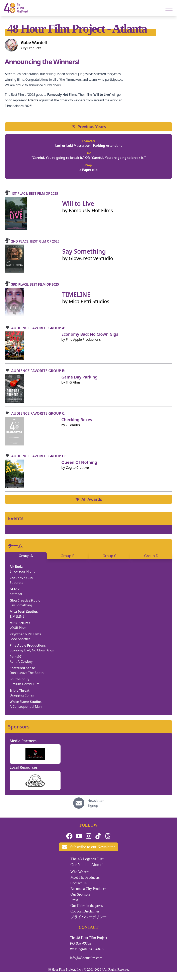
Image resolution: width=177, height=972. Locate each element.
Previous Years (88, 126)
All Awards (88, 499)
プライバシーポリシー (89, 917)
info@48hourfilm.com (86, 958)
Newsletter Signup (96, 803)
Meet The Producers (85, 877)
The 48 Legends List (87, 859)
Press (74, 900)
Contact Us (79, 883)
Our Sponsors (80, 894)
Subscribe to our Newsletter (88, 846)
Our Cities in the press (87, 906)
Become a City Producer (88, 889)
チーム (15, 545)
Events (15, 518)
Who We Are (80, 872)
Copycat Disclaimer (85, 911)
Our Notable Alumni (87, 864)
